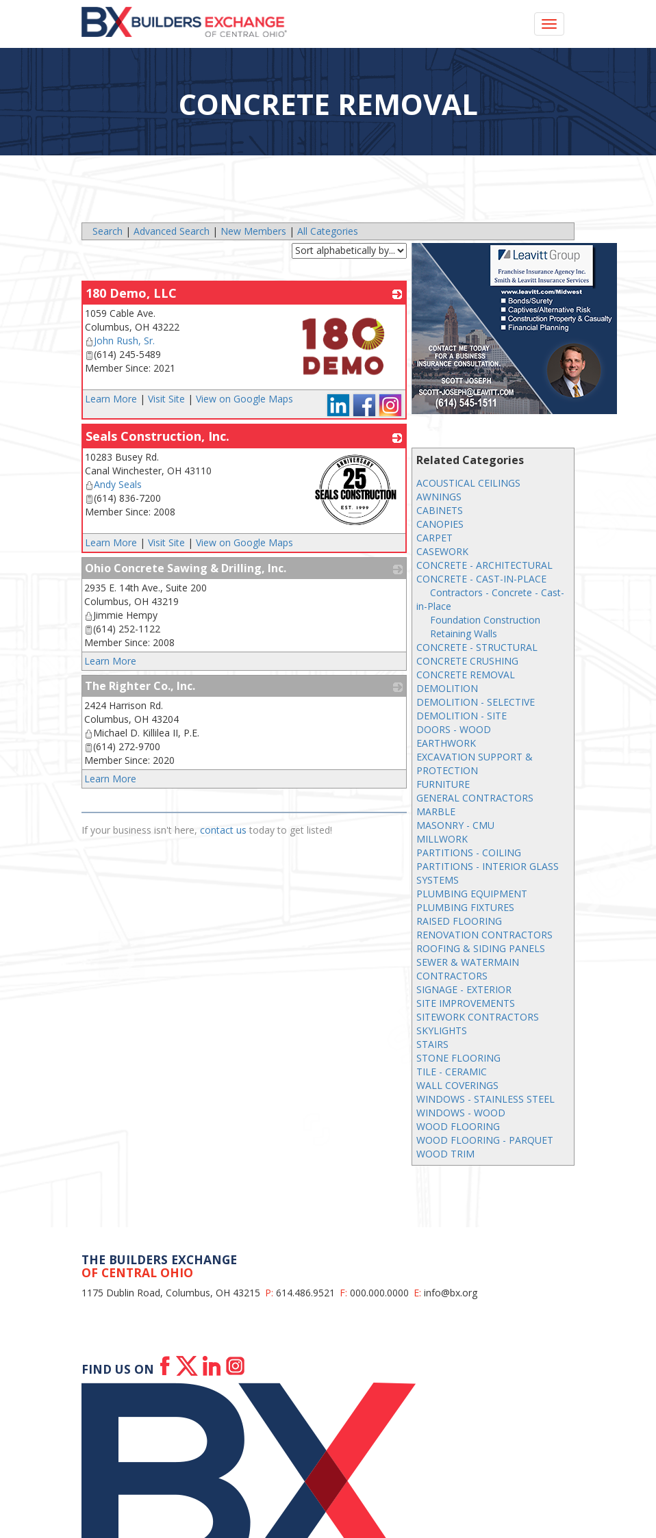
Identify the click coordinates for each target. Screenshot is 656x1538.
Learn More (111, 398)
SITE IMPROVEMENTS (465, 1003)
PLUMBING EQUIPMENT (471, 893)
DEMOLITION (447, 688)
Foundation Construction (485, 619)
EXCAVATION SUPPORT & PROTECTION (474, 763)
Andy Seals (113, 484)
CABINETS (439, 510)
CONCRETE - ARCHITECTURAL (484, 565)
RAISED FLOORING (459, 920)
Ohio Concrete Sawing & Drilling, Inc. (185, 568)
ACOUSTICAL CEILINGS (468, 482)
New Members (253, 231)
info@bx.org (450, 1292)
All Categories (327, 231)
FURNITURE (443, 784)
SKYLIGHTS (441, 1030)
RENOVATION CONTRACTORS (484, 934)
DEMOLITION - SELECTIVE (475, 701)
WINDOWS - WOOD (460, 1112)
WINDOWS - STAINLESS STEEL (485, 1098)
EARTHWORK (446, 742)
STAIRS (432, 1044)
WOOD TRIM (445, 1153)
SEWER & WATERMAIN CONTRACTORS (467, 969)
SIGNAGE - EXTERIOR (464, 989)
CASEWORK (442, 551)
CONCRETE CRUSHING (467, 660)
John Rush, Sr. (120, 340)
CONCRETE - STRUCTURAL (477, 647)
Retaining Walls (463, 633)
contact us (223, 829)
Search (107, 231)
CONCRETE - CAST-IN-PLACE (481, 578)
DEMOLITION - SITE (461, 715)
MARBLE (435, 811)
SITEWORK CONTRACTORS (477, 1016)
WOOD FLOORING (458, 1126)
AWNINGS (439, 496)
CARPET (434, 537)
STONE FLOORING (458, 1057)
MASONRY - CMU (455, 825)
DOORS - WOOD (453, 729)
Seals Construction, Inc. (157, 436)
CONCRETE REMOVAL (465, 674)
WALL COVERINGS (457, 1085)
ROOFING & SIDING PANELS (480, 948)
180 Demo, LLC (131, 293)
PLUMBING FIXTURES (465, 907)
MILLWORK (442, 838)
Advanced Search (172, 231)
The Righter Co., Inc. (140, 685)
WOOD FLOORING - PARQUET (484, 1139)
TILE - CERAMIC (451, 1071)
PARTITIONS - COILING (468, 852)
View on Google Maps (244, 398)
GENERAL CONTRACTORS (474, 797)
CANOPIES (440, 523)
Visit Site (166, 398)
